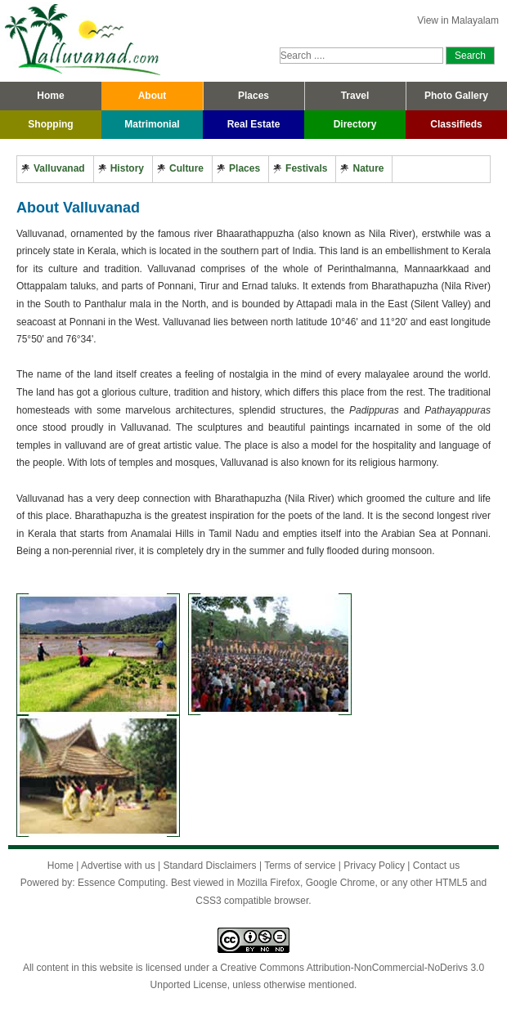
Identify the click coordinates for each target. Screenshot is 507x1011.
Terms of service (299, 865)
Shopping (50, 124)
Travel (355, 95)
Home (50, 95)
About (152, 95)
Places (253, 95)
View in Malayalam (458, 20)
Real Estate (253, 124)
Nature (368, 168)
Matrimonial (151, 124)
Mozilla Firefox (268, 882)
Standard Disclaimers (209, 865)
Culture (186, 168)
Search (470, 55)
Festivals (306, 168)
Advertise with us (118, 865)
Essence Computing (121, 882)
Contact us (436, 865)
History (127, 168)
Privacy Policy (374, 865)
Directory (355, 124)
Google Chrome (340, 882)
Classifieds (456, 124)
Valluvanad (59, 168)
